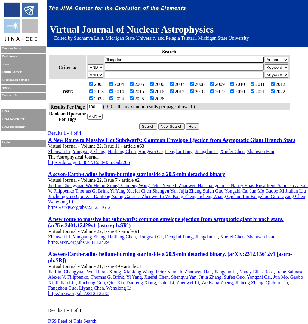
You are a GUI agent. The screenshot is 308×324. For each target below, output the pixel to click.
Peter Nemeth (169, 271)
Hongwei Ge (150, 151)
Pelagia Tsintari (181, 38)
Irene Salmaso (289, 271)
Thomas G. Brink (107, 277)
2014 (116, 91)
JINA (5, 111)
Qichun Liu (277, 282)
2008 (197, 84)
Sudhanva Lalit (88, 38)
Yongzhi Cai (259, 277)
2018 (197, 91)
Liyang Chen (91, 288)
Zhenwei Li (59, 151)
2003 (96, 84)
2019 (217, 91)
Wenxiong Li (118, 288)
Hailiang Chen (122, 151)
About (6, 87)
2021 (258, 91)
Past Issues (9, 56)
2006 (157, 84)
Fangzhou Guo (62, 288)
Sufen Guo (234, 277)
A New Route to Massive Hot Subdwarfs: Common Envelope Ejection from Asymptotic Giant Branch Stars (171, 140)
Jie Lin (54, 271)
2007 (177, 84)
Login (6, 142)
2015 (137, 91)
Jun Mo (280, 277)
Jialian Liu (65, 282)
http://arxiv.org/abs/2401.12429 (78, 242)
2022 (278, 91)
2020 (237, 91)
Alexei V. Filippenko (68, 277)
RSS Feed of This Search (72, 321)
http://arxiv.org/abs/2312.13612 (78, 293)
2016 (157, 91)
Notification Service (15, 79)
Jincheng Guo (91, 282)
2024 (116, 98)
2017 (177, 91)
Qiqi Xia (115, 282)
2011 (258, 84)
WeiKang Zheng (217, 282)
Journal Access (12, 72)
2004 (116, 84)
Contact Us (9, 95)
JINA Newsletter (13, 119)
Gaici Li (166, 282)
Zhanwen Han (260, 151)
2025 (137, 98)
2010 (237, 84)
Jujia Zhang (210, 277)
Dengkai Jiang (179, 151)
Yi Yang (134, 277)
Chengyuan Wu (79, 271)
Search (6, 64)
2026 (157, 98)
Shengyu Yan (183, 277)
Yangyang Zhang (89, 151)
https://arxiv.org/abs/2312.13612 (79, 207)
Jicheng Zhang (249, 282)
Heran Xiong (108, 271)
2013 (96, 91)
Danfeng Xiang (141, 282)
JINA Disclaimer (13, 126)
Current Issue (11, 48)
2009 (217, 84)
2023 (96, 98)
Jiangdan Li (206, 151)
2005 (137, 84)
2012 (278, 84)
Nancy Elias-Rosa (256, 271)
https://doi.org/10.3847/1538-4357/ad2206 (89, 162)
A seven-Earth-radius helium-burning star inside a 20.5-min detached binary (136, 174)
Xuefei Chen (232, 151)
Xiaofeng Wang (138, 271)
